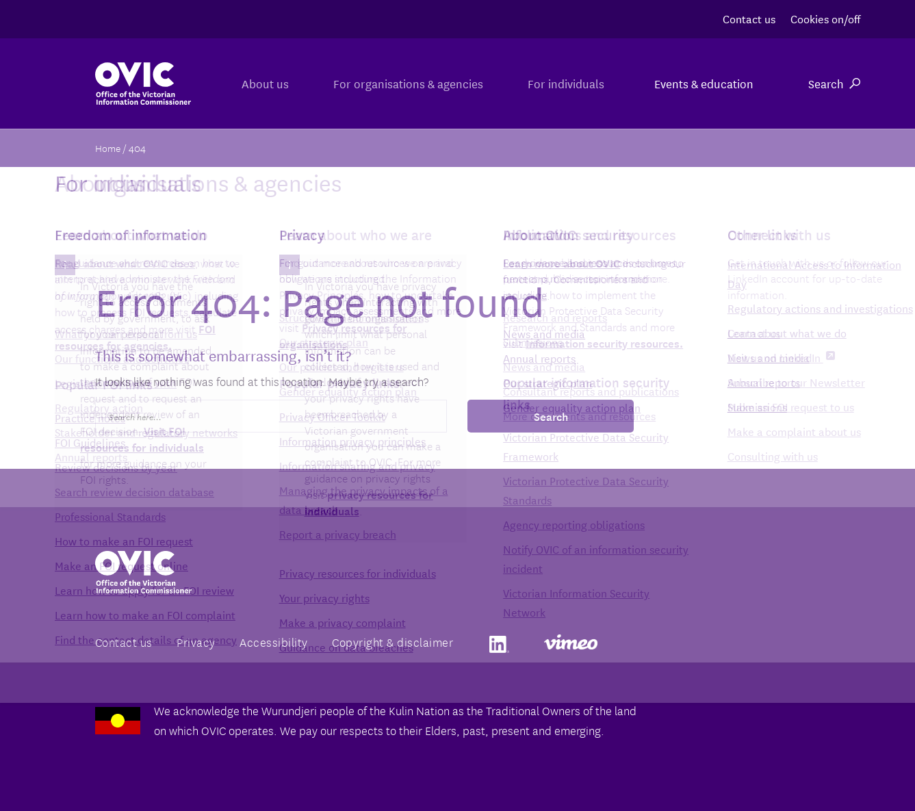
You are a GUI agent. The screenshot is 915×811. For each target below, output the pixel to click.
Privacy (196, 641)
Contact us (749, 18)
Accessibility (274, 641)
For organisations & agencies (393, 83)
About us (239, 83)
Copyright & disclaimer (392, 641)
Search (834, 83)
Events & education (703, 83)
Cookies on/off (825, 18)
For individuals (561, 83)
